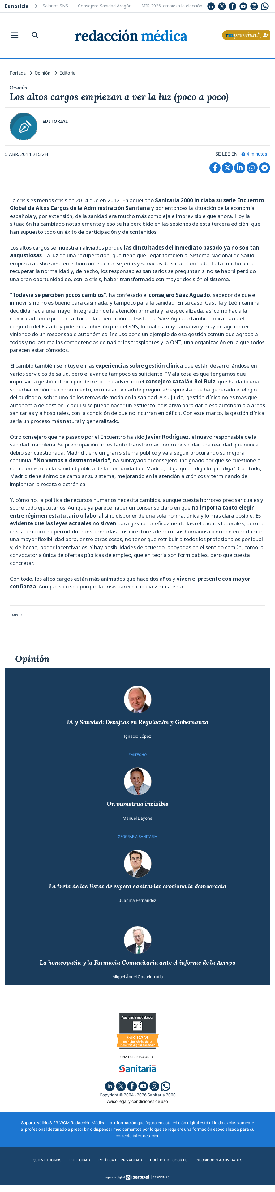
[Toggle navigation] (14, 35)
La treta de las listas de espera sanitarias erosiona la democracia (137, 891)
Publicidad (74, 1166)
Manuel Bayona (137, 822)
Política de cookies (170, 1166)
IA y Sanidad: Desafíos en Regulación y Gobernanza (137, 724)
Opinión (32, 660)
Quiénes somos (39, 1166)
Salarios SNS (55, 6)
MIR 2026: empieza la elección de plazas (181, 6)
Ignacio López (137, 738)
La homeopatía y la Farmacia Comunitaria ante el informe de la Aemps (138, 968)
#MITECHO (137, 757)
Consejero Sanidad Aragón (104, 6)
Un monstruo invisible (137, 807)
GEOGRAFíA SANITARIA (138, 841)
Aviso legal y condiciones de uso (137, 1108)
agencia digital (115, 1184)
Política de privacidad (117, 1166)
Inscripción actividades (225, 1166)
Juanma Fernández (137, 906)
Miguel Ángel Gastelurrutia (137, 983)
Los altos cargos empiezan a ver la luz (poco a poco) (135, 98)
